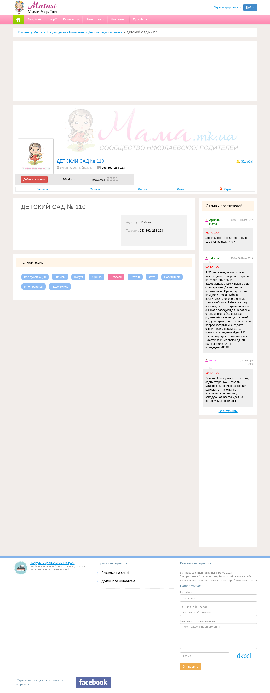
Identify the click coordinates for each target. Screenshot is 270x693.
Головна (23, 32)
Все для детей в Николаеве (65, 32)
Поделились (60, 286)
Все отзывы (228, 411)
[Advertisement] (135, 71)
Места (38, 32)
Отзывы (95, 189)
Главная (42, 189)
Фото (180, 189)
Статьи (135, 277)
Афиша (97, 277)
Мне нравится (33, 286)
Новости (116, 277)
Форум (142, 189)
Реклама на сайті (115, 573)
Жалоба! (247, 161)
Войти (250, 7)
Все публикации (35, 277)
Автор (213, 360)
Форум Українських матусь (52, 563)
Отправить (190, 666)
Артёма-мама (215, 222)
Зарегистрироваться (227, 7)
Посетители (172, 277)
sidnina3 (215, 258)
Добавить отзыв (34, 179)
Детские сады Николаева (105, 32)
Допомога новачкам (118, 581)
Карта (226, 189)
